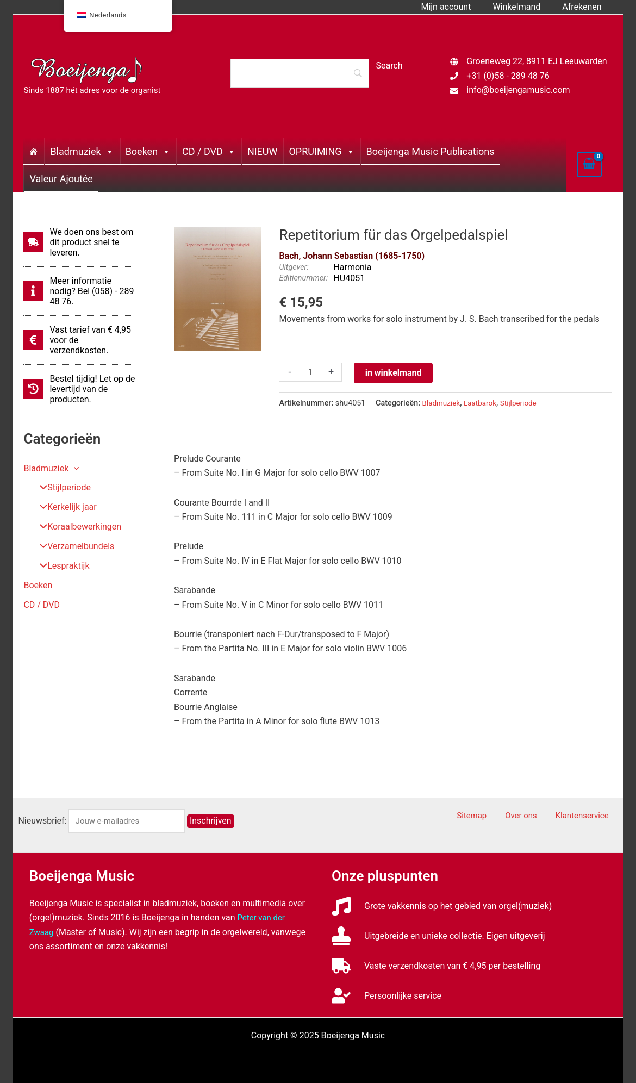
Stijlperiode (61, 488)
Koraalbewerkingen (76, 527)
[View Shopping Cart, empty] (589, 164)
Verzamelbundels (73, 547)
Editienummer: (303, 278)
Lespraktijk (60, 566)
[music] (442, 906)
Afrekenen (583, 7)
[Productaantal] (311, 373)
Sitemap (492, 816)
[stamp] (438, 935)
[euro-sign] (79, 340)
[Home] (33, 151)
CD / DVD (209, 151)
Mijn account (457, 7)
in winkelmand (394, 373)
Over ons (534, 816)
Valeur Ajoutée (60, 178)
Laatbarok (483, 403)
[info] (79, 291)
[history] (79, 389)
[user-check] (386, 995)
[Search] (299, 73)
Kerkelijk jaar (64, 507)
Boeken (148, 151)
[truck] (436, 965)
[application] (73, 468)
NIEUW (262, 151)
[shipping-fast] (79, 242)
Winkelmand (523, 7)
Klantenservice (588, 816)
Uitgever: (293, 267)
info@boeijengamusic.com (518, 90)
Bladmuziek (82, 151)
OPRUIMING (321, 151)
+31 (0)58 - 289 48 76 (507, 76)
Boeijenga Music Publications (430, 151)
